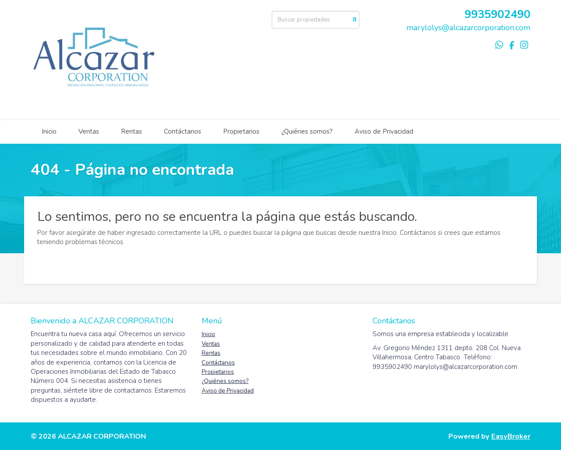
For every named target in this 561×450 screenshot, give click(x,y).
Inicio (49, 131)
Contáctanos (182, 131)
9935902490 (497, 14)
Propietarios (241, 131)
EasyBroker (510, 436)
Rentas (131, 131)
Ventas (88, 131)
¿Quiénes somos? (307, 131)
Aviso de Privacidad (384, 131)
